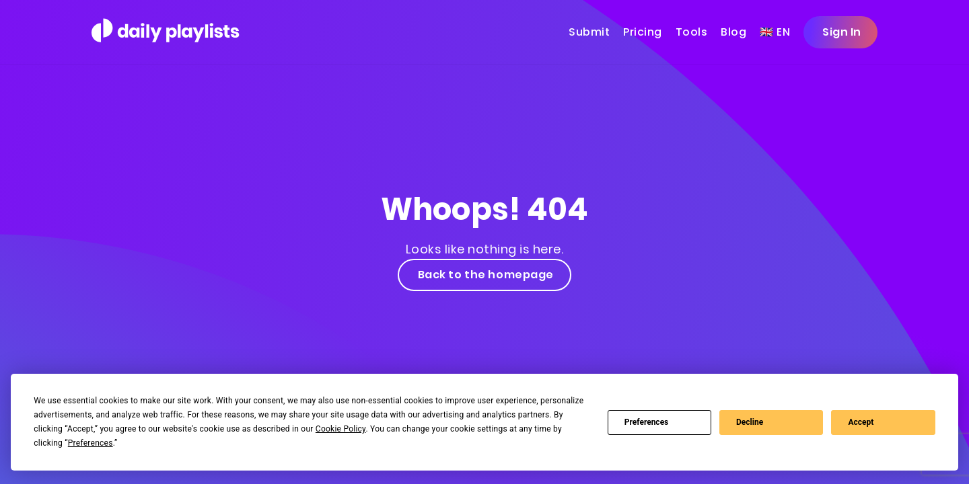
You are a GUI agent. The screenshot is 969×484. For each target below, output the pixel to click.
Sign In (840, 32)
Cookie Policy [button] (341, 429)
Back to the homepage (484, 274)
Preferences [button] (90, 443)
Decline (749, 422)
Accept (860, 422)
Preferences (646, 422)
